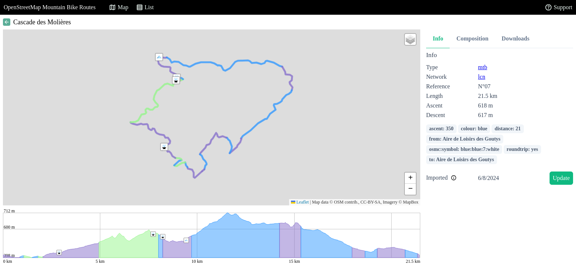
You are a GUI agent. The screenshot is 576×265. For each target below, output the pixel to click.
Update (561, 178)
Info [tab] (438, 38)
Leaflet (300, 202)
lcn (481, 77)
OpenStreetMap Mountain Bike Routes (50, 7)
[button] (159, 57)
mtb (482, 67)
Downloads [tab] (516, 38)
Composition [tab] (472, 38)
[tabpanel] (499, 119)
